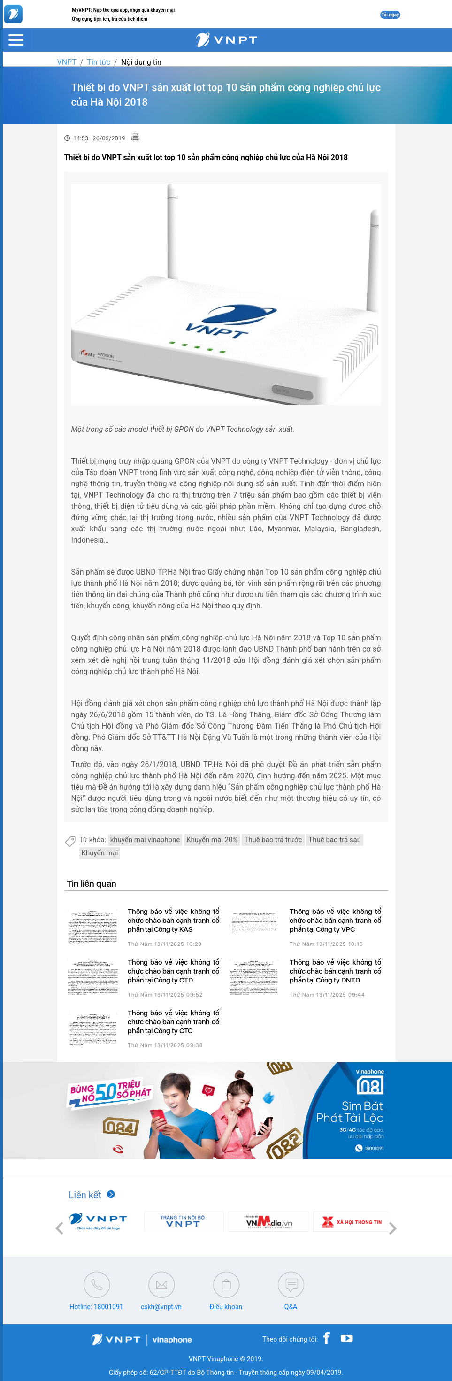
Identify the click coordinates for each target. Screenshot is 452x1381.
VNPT (67, 62)
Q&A (290, 1307)
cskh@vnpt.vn (161, 1307)
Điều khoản (226, 1307)
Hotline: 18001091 (96, 1307)
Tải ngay (390, 14)
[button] (59, 1228)
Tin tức (98, 62)
